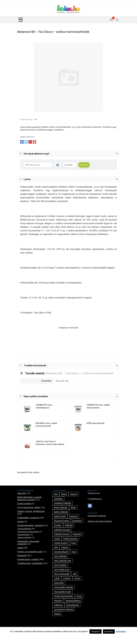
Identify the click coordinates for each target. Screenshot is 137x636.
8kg (66, 381)
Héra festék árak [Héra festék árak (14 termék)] (61, 569)
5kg (62, 381)
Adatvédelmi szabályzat (97, 516)
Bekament (30, 137)
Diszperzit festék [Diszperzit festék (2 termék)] (61, 521)
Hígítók (20, 521)
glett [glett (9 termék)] (56, 547)
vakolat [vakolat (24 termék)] (57, 614)
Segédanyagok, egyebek (28, 559)
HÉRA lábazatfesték (95, 423)
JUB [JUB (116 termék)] (74, 574)
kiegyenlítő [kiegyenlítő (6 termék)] (59, 583)
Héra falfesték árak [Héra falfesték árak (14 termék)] (62, 561)
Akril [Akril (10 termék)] (56, 494)
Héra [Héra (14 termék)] (74, 552)
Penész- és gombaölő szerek (29, 552)
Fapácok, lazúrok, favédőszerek (31, 511)
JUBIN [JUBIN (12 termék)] (57, 578)
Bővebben (121, 631)
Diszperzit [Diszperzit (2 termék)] (73, 516)
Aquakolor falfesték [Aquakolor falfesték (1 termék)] (62, 503)
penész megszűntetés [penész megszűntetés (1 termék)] (63, 596)
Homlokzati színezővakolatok (28, 532)
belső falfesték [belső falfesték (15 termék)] (60, 507)
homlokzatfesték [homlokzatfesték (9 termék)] (61, 552)
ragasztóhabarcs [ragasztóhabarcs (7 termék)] (73, 600)
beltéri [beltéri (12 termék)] (73, 507)
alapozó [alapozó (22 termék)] (73, 494)
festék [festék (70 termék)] (57, 538)
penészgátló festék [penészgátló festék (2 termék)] (62, 592)
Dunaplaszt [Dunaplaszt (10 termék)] (77, 521)
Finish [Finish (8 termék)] (73, 543)
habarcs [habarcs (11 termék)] (65, 547)
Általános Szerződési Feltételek (100, 521)
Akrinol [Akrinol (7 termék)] (64, 494)
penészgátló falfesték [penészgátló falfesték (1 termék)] (63, 587)
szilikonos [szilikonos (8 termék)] (58, 605)
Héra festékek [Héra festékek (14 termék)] (60, 565)
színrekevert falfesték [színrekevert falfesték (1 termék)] (63, 609)
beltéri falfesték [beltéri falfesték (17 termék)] (61, 512)
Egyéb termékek (24, 503)
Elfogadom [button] (95, 631)
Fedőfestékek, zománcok (28, 518)
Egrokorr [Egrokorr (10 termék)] (58, 525)
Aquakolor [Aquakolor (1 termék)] (58, 498)
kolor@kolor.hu (96, 499)
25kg (57, 381)
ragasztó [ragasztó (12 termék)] (58, 600)
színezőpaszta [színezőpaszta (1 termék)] (72, 605)
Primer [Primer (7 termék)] (79, 596)
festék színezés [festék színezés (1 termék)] (70, 538)
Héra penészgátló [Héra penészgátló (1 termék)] (61, 574)
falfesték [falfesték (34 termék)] (69, 525)
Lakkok (20, 548)
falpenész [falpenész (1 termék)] (77, 534)
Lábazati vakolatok (24, 537)
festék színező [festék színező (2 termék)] (60, 543)
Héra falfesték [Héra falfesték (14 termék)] (60, 556)
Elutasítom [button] (109, 631)
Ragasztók (21, 555)
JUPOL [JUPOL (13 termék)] (77, 578)
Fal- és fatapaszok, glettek (28, 507)
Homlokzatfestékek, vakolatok (30, 525)
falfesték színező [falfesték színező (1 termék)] (61, 534)
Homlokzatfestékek (24, 529)
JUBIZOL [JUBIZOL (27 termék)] (67, 578)
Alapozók (21, 493)
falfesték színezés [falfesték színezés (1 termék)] (62, 529)
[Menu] (20, 19)
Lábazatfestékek (23, 535)
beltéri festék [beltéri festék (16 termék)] (60, 516)
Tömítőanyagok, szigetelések (29, 563)
